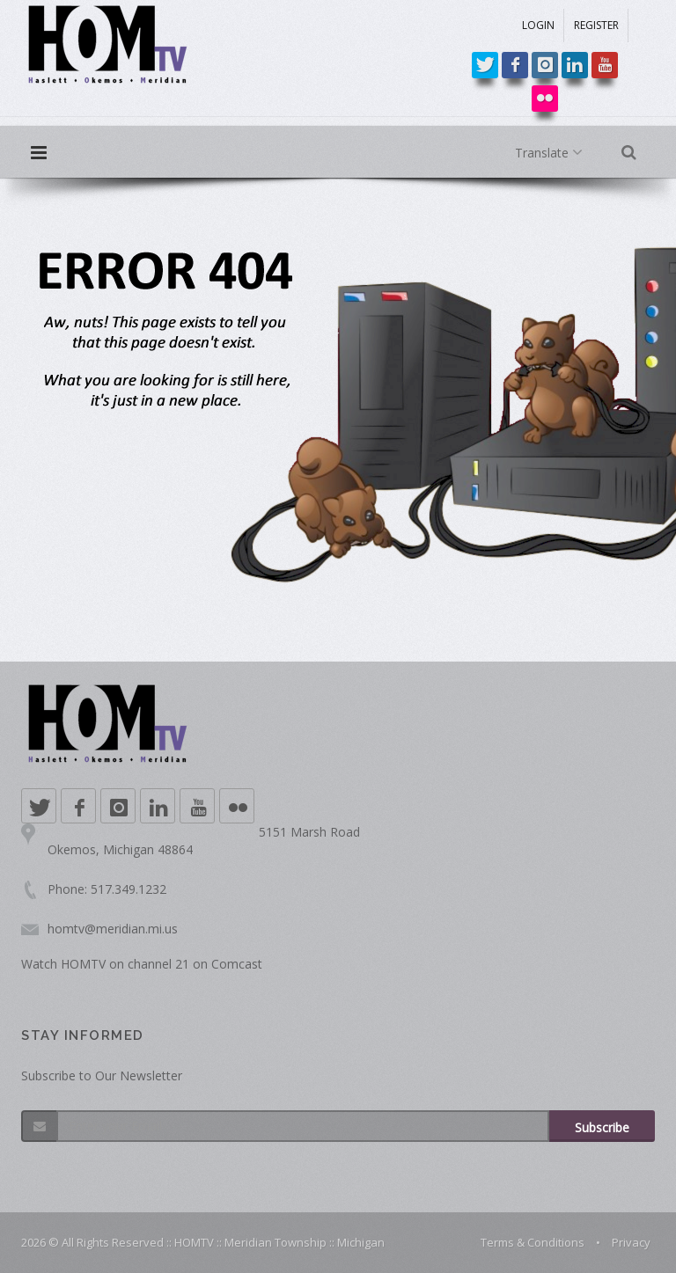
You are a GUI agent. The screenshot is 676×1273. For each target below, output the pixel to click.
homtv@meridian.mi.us (113, 928)
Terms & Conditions (532, 1242)
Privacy (631, 1242)
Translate (552, 153)
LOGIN (538, 25)
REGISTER (596, 25)
